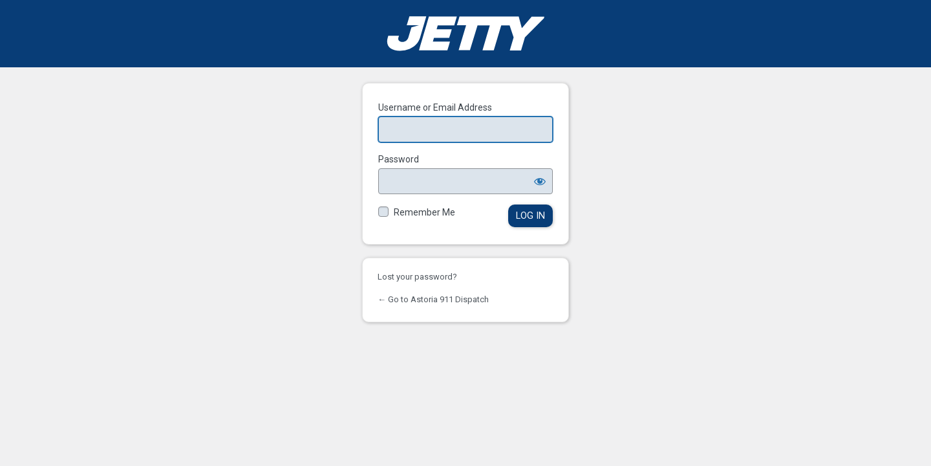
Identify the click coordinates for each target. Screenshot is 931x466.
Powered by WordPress (465, 33)
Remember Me (424, 212)
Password (398, 159)
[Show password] (540, 181)
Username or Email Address (435, 107)
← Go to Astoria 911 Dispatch (433, 299)
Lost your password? (417, 277)
